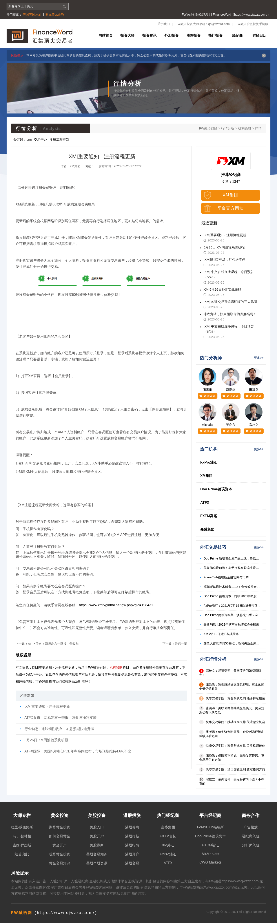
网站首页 (105, 35)
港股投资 (132, 815)
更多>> (259, 358)
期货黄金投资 (59, 827)
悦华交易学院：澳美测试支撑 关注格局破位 (235, 745)
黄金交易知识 (59, 863)
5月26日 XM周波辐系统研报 (46, 740)
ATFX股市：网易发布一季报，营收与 (53, 644)
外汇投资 (171, 35)
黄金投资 (59, 815)
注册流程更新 (59, 139)
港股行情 (132, 845)
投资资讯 (149, 35)
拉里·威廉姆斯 (22, 827)
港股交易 (132, 863)
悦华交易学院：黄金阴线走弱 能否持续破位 (235, 698)
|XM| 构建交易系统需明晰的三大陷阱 (230, 302)
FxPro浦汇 (208, 462)
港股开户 (132, 854)
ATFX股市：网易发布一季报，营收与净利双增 (60, 718)
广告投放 (251, 827)
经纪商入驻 (250, 836)
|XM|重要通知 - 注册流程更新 (47, 706)
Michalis (207, 424)
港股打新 (132, 836)
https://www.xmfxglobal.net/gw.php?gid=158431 (116, 605)
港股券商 (132, 827)
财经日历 (259, 35)
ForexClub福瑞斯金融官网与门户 (226, 577)
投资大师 (127, 35)
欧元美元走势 (55, 14)
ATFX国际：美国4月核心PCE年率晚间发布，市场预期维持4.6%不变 (77, 751)
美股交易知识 (96, 854)
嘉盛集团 (207, 529)
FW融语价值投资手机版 (252, 24)
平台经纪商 (210, 815)
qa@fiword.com (219, 24)
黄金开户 (60, 845)
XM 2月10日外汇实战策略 (221, 634)
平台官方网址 (230, 208)
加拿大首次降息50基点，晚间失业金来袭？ (232, 643)
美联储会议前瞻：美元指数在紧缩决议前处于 (232, 568)
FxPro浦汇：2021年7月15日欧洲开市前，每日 (232, 605)
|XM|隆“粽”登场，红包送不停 (224, 259)
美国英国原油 (32, 14)
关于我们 (163, 24)
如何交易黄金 (59, 836)
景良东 (230, 424)
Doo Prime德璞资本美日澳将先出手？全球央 (232, 615)
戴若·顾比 (22, 854)
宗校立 (253, 424)
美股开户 (97, 836)
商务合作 (250, 815)
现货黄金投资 (59, 854)
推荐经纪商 (231, 175)
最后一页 (181, 644)
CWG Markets (210, 862)
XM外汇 (168, 845)
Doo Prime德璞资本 (216, 489)
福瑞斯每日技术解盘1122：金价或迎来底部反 (232, 586)
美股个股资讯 (96, 863)
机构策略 (244, 128)
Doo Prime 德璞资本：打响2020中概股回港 (232, 596)
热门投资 (215, 35)
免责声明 (127, 893)
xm (29, 139)
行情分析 (227, 128)
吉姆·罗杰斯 (22, 845)
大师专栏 (22, 815)
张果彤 (207, 389)
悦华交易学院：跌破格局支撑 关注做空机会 (235, 722)
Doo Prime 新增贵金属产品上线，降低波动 (232, 558)
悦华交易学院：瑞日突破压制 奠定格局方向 (235, 769)
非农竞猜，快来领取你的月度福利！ (230, 314)
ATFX (204, 502)
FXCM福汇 (210, 845)
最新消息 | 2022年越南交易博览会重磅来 (231, 624)
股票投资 (193, 35)
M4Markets (210, 854)
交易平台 (40, 139)
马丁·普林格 (22, 836)
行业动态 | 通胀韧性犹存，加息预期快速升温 (59, 729)
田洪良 (253, 389)
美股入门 (97, 827)
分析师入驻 (250, 845)
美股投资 (97, 815)
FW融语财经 (208, 128)
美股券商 (97, 845)
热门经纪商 (168, 815)
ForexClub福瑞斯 (210, 827)
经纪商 (237, 35)
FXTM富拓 (208, 516)
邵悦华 (230, 389)
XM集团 (230, 195)
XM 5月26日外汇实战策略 (222, 289)
